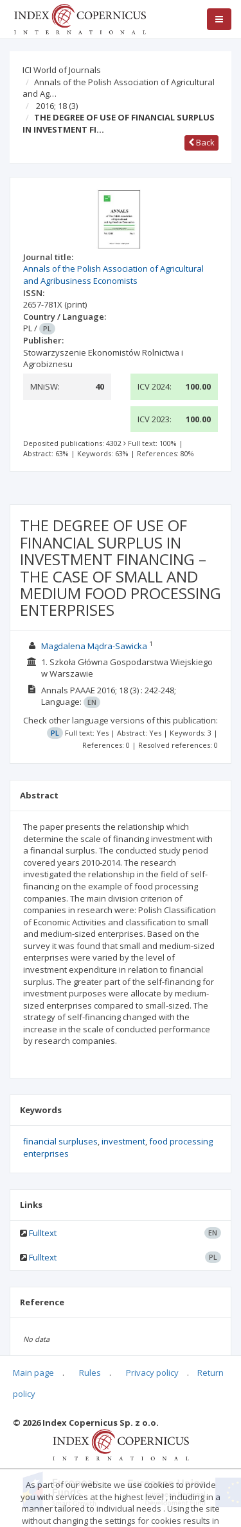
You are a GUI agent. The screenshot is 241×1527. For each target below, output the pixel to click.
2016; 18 (57, 105)
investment (123, 1141)
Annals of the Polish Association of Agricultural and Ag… (118, 88)
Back (201, 142)
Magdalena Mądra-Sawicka (94, 646)
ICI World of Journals (61, 70)
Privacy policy (152, 1372)
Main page (33, 1372)
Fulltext (43, 1233)
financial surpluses (60, 1141)
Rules (90, 1372)
